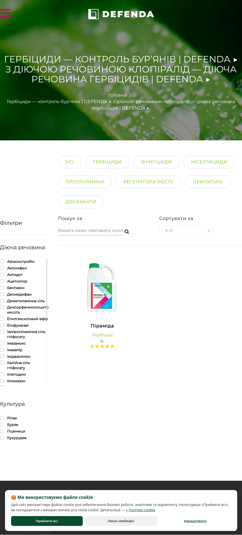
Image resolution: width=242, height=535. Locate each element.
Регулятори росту (148, 181)
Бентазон (12, 287)
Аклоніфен (13, 268)
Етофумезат (14, 325)
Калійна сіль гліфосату (24, 365)
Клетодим (13, 374)
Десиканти (81, 201)
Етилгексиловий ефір (24, 318)
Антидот (11, 274)
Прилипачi (208, 181)
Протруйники (85, 181)
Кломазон (12, 380)
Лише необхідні (121, 521)
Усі (70, 161)
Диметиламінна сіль (22, 300)
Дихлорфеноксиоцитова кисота (24, 310)
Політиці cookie (142, 509)
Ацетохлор (13, 281)
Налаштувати (195, 521)
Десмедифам (16, 294)
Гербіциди (107, 161)
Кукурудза (13, 437)
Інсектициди (209, 161)
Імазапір (11, 349)
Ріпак (8, 418)
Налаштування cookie (30, 531)
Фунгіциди (156, 161)
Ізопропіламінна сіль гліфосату (24, 334)
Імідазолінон (15, 356)
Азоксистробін (17, 261)
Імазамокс (13, 343)
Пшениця (12, 431)
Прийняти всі (47, 521)
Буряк (9, 424)
